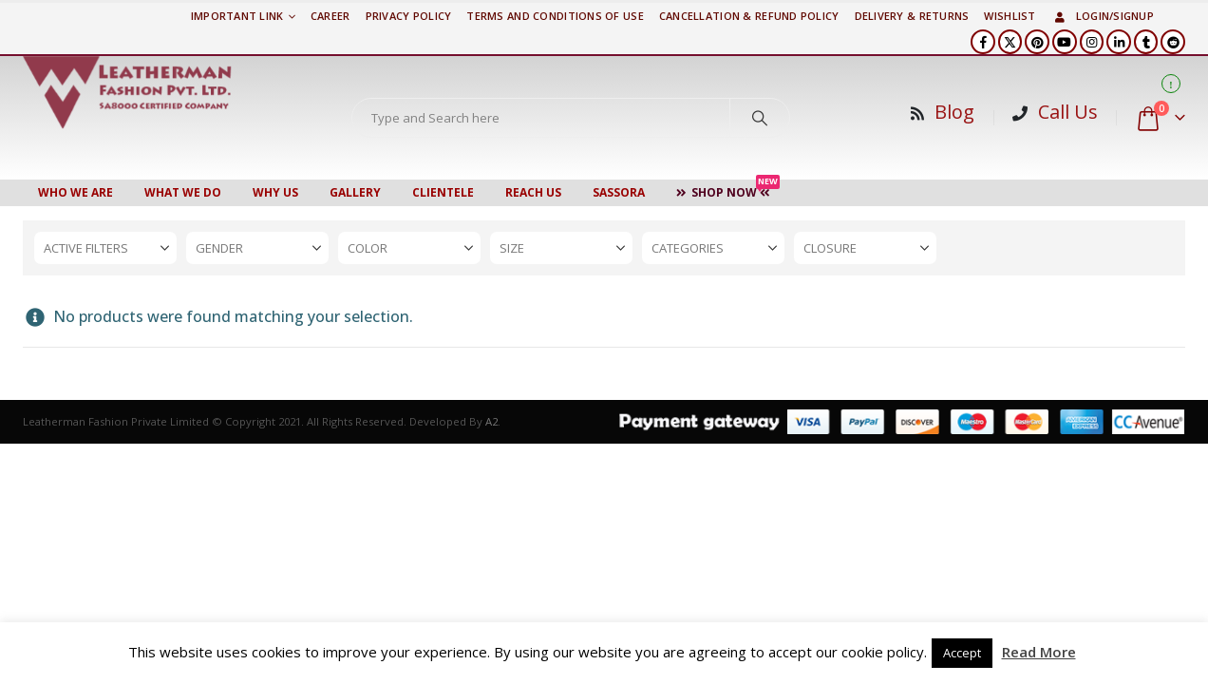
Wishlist (1009, 16)
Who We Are (75, 192)
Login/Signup (1102, 16)
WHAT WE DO (182, 192)
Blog (954, 111)
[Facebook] (983, 41)
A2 (491, 421)
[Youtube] (1064, 41)
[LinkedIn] (1118, 41)
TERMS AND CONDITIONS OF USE (554, 16)
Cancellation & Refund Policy (749, 16)
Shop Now (728, 190)
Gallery (355, 192)
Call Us (1068, 111)
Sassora (619, 192)
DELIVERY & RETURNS (912, 16)
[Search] (759, 118)
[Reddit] (1173, 41)
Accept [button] (962, 652)
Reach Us (533, 192)
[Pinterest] (1037, 41)
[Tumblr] (1146, 41)
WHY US (275, 192)
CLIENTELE (443, 192)
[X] (1010, 41)
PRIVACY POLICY (409, 16)
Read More (1039, 651)
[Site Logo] (127, 92)
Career (330, 16)
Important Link (237, 16)
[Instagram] (1092, 41)
